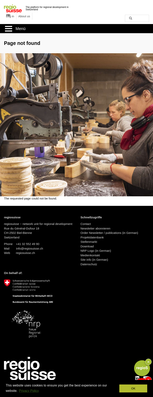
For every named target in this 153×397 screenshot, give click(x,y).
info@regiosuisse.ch (29, 248)
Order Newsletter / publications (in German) (109, 232)
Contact (85, 224)
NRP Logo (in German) (95, 250)
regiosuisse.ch (25, 253)
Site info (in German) (94, 259)
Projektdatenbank (92, 237)
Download (87, 246)
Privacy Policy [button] (29, 390)
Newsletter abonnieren (95, 228)
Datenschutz (88, 264)
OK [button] (133, 388)
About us (24, 16)
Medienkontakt (90, 255)
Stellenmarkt (88, 241)
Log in (10, 16)
